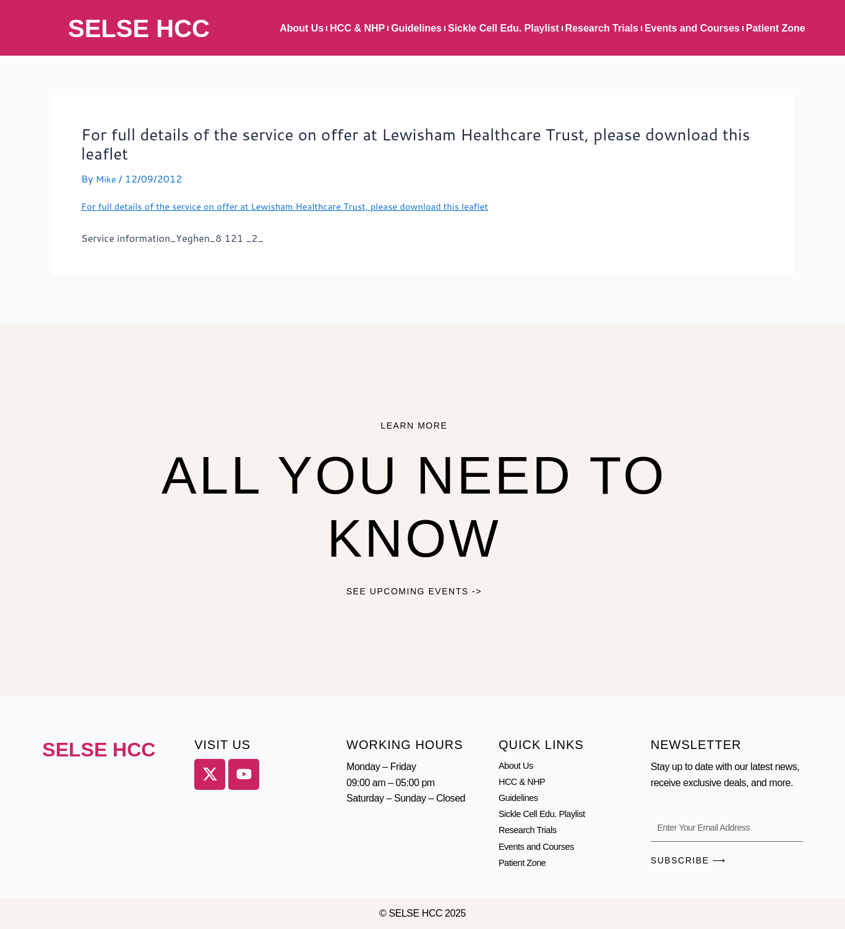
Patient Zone (775, 28)
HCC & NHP (357, 28)
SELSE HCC (139, 28)
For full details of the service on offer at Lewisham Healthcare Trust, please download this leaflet (303, 206)
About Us (302, 28)
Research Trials (601, 28)
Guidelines (416, 28)
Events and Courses (692, 28)
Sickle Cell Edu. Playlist (503, 28)
